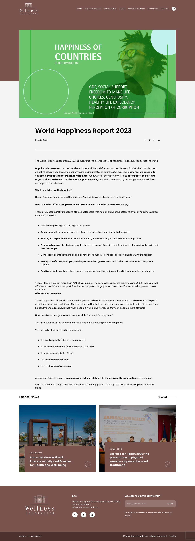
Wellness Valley (110, 8)
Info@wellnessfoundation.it (85, 507)
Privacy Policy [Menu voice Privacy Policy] (35, 536)
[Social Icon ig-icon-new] (92, 516)
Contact (165, 8)
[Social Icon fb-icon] (75, 516)
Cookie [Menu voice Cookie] (22, 536)
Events (122, 8)
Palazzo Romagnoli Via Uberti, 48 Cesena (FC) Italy (96, 501)
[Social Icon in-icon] (83, 516)
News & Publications (136, 8)
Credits (172, 536)
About (79, 8)
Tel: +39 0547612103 (81, 504)
